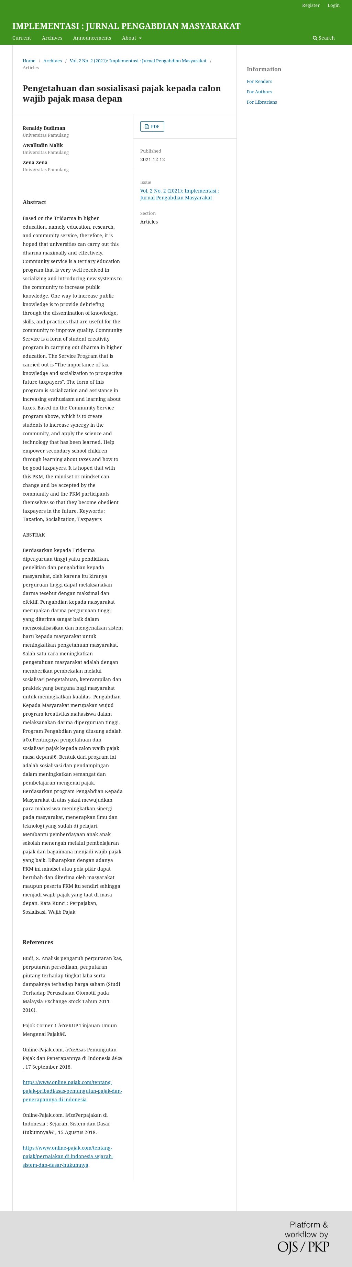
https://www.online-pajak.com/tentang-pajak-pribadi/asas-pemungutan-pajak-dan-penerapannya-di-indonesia (72, 1091)
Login (334, 5)
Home (29, 61)
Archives (52, 37)
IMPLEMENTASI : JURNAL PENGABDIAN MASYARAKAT (126, 25)
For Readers (259, 81)
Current (21, 37)
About (130, 37)
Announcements (92, 37)
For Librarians (262, 102)
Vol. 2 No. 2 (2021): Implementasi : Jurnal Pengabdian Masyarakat (138, 61)
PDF (155, 126)
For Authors (259, 92)
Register (311, 5)
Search (324, 37)
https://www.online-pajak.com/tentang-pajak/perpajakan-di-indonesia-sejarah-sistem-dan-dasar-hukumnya (68, 1156)
